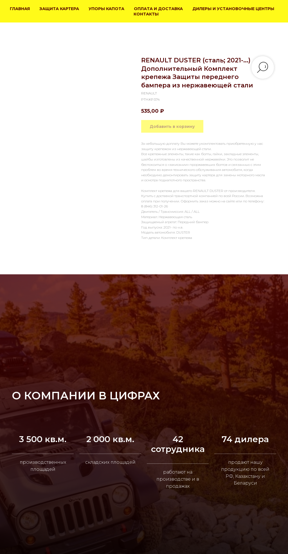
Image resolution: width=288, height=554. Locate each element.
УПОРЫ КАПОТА (106, 8)
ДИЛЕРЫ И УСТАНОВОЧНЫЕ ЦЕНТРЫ (233, 8)
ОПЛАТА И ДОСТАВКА (158, 8)
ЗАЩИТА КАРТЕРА (59, 8)
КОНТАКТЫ (146, 14)
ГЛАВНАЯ (20, 8)
